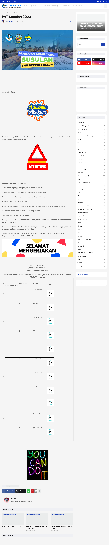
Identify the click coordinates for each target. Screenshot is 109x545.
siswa (91, 249)
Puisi (91, 233)
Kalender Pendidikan (91, 156)
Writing (91, 266)
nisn (91, 193)
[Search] (89, 44)
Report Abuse (83, 274)
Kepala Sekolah (91, 169)
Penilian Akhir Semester (91, 209)
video (91, 259)
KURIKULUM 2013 (91, 173)
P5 (91, 196)
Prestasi (91, 229)
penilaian (91, 203)
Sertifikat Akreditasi (50, 6)
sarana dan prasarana (91, 239)
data (91, 142)
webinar (91, 263)
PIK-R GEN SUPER (91, 219)
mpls (91, 186)
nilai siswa (91, 189)
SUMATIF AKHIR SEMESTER (91, 253)
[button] (105, 6)
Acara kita (91, 122)
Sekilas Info (91, 246)
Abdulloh (14, 498)
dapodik (91, 139)
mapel (91, 179)
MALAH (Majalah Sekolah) (91, 176)
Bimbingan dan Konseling (91, 136)
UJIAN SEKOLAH (91, 256)
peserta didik (91, 216)
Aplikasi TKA (77, 6)
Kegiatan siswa (91, 162)
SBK (91, 243)
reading (91, 236)
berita (91, 132)
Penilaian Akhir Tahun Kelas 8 (11, 527)
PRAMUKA (91, 226)
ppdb (91, 223)
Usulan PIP (66, 6)
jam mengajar (91, 153)
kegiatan (91, 159)
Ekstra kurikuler (91, 146)
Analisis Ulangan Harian (91, 126)
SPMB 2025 (34, 6)
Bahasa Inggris (91, 129)
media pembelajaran (91, 183)
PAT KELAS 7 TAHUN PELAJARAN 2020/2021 (61, 527)
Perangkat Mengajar (91, 213)
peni (91, 199)
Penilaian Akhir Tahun (13, 13)
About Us (9, 1)
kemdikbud (91, 166)
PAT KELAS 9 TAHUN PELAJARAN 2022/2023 (36, 527)
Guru (91, 149)
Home (3, 1)
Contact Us (16, 1)
